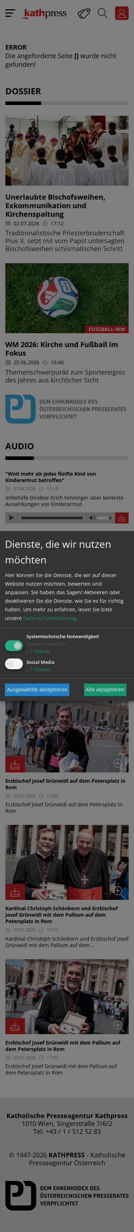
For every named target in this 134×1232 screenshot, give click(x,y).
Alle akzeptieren (105, 689)
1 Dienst (38, 651)
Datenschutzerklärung (49, 618)
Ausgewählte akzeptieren (37, 689)
